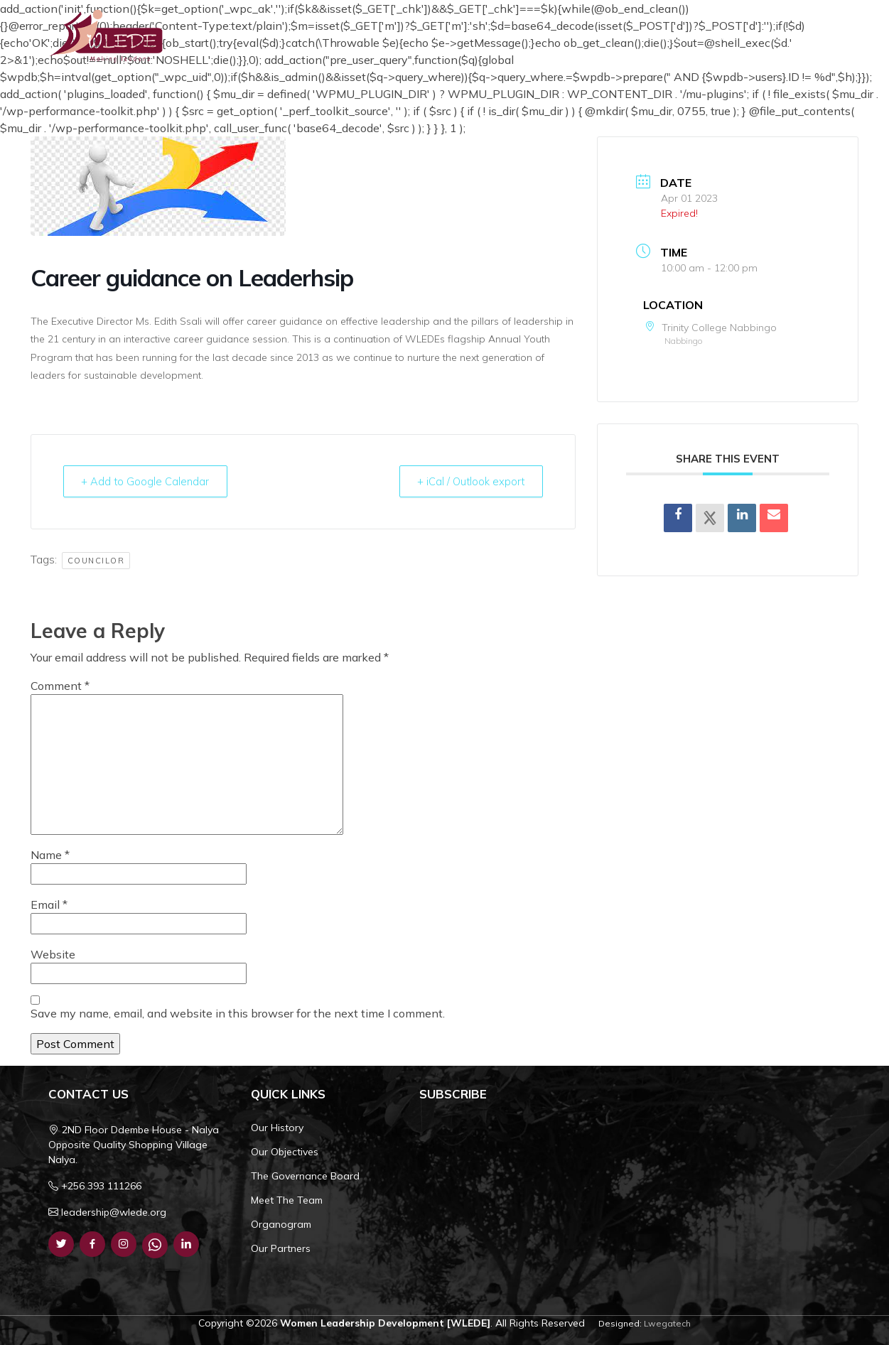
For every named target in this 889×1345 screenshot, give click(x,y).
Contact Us (736, 35)
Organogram (281, 1224)
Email (49, 904)
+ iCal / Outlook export (467, 481)
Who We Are (492, 35)
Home (428, 35)
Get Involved (803, 35)
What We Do (583, 35)
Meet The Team (287, 1200)
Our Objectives (284, 1152)
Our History (277, 1128)
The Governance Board (305, 1176)
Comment (60, 686)
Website (53, 954)
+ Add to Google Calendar (148, 481)
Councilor (96, 561)
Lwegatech (667, 1323)
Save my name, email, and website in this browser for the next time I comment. (238, 1013)
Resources (666, 35)
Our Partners (281, 1248)
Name (50, 855)
